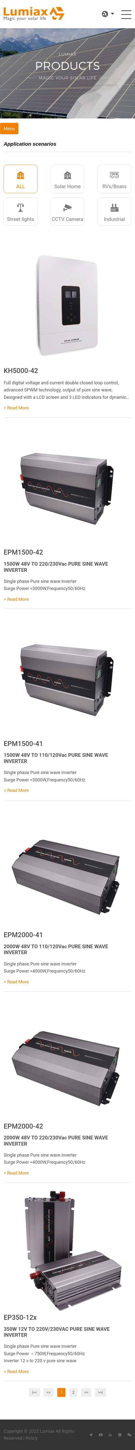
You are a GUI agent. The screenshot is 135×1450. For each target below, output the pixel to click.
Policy (31, 1438)
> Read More (16, 407)
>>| (100, 1392)
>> (86, 1392)
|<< (34, 1392)
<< (48, 1392)
